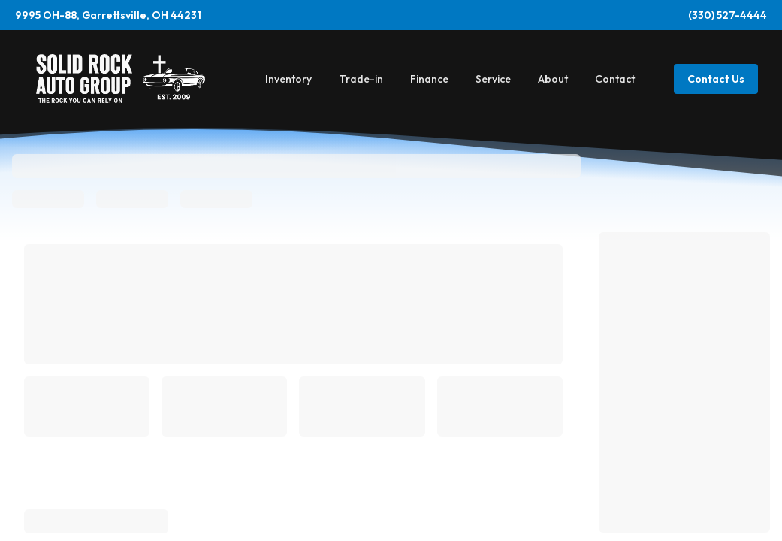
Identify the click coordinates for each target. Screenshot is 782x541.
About (553, 79)
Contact (615, 79)
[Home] (120, 78)
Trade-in (361, 79)
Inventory (288, 79)
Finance (429, 79)
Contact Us (715, 79)
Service (493, 79)
